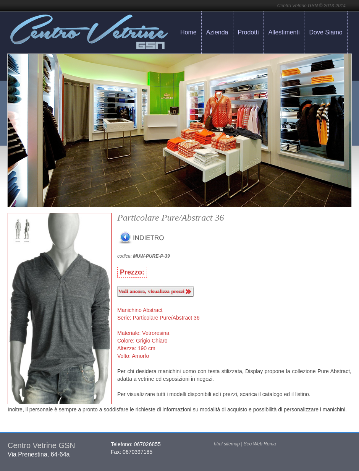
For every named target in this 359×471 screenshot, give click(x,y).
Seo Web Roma (260, 444)
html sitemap (227, 444)
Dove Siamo (325, 32)
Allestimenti (284, 32)
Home (188, 32)
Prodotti (248, 32)
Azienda (217, 32)
